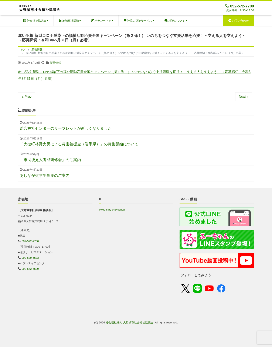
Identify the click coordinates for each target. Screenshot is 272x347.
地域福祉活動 (69, 20)
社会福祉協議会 (34, 20)
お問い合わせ (238, 20)
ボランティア (101, 20)
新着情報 (55, 62)
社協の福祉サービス (138, 20)
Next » (244, 96)
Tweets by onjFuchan (112, 209)
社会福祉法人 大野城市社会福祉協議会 (129, 322)
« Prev (26, 96)
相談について (174, 20)
